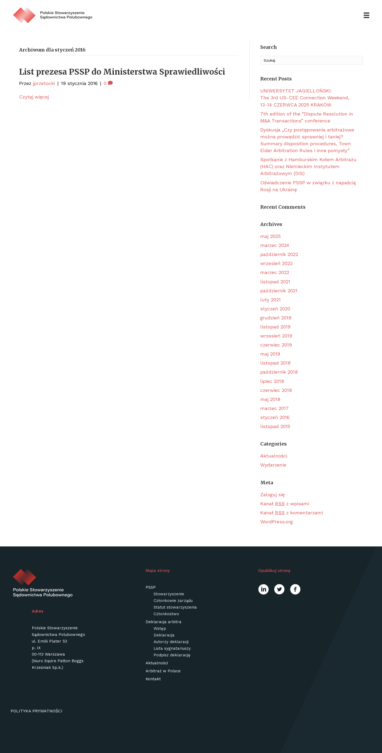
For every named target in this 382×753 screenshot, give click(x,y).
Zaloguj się (272, 494)
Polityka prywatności (36, 710)
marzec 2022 (274, 272)
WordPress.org (276, 521)
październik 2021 (278, 290)
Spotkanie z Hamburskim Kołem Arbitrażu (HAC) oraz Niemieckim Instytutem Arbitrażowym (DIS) (308, 166)
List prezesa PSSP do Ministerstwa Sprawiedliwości (122, 72)
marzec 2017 (274, 408)
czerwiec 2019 (276, 345)
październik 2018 (279, 372)
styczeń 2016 (274, 417)
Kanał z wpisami (284, 503)
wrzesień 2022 (276, 263)
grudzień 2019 (275, 317)
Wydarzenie (273, 465)
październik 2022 (279, 254)
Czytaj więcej (34, 97)
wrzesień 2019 (276, 336)
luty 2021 (270, 299)
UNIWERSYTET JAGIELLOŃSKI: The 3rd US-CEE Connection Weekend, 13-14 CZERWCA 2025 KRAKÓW (304, 97)
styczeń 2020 (275, 308)
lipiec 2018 (272, 381)
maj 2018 (270, 399)
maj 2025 (270, 236)
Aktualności (273, 456)
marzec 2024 (274, 245)
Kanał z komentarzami (291, 512)
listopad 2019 (275, 327)
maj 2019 (270, 354)
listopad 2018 (275, 363)
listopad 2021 (275, 281)
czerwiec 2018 (276, 390)
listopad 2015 (275, 426)
